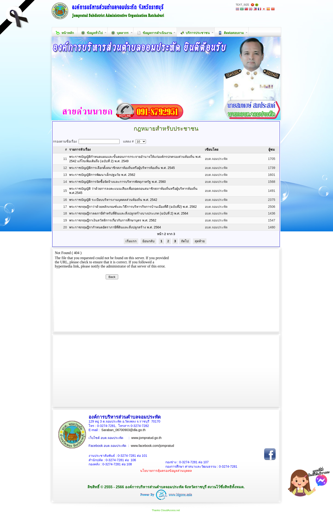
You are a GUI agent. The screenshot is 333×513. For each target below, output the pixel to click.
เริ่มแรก (131, 241)
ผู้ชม (271, 149)
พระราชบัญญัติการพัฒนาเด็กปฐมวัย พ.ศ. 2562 (102, 175)
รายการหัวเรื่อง (80, 149)
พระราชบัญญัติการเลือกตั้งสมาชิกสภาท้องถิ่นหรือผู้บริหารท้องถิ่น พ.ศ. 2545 (122, 168)
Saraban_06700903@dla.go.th (123, 430)
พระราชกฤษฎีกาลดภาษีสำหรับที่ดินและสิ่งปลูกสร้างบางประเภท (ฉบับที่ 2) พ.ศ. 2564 (128, 213)
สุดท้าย (200, 241)
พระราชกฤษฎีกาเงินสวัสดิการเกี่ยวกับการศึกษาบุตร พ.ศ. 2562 (112, 220)
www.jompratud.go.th (146, 438)
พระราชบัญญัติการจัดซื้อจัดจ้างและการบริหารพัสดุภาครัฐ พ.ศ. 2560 (117, 181)
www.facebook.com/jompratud (152, 446)
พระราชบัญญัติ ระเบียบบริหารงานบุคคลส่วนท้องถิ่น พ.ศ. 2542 (113, 200)
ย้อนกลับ (148, 241)
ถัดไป (185, 241)
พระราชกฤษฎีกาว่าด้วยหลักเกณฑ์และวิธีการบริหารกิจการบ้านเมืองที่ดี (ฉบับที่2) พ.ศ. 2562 (133, 206)
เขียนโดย (211, 149)
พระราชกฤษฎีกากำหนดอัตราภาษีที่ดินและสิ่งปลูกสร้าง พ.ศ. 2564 (115, 227)
